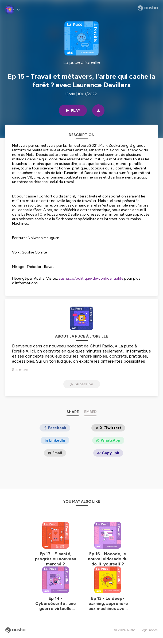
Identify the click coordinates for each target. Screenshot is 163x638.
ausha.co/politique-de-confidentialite (91, 278)
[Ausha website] (148, 8)
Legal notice (149, 630)
